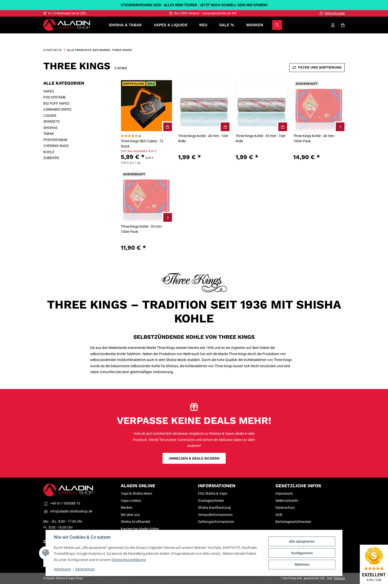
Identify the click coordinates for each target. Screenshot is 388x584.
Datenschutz (85, 569)
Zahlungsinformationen (216, 522)
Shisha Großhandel (135, 522)
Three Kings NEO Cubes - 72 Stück (142, 143)
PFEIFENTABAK (55, 140)
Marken (254, 25)
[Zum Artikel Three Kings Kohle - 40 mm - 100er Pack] (340, 126)
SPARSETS (51, 121)
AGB (278, 515)
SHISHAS (50, 128)
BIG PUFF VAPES (56, 103)
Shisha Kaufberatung (214, 508)
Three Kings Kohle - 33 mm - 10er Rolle (261, 138)
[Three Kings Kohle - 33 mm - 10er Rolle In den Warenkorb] (282, 126)
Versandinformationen (215, 515)
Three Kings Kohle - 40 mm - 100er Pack (314, 138)
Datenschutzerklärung (129, 560)
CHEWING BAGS (56, 146)
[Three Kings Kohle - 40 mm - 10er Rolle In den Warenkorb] (225, 126)
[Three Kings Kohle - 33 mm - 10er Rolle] (261, 105)
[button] (146, 122)
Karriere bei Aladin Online (140, 529)
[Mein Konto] (333, 25)
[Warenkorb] (343, 25)
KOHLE (48, 152)
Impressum (62, 569)
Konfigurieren (302, 553)
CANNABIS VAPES (57, 109)
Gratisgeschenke (211, 501)
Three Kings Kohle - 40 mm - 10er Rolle (203, 138)
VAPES (48, 91)
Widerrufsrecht (286, 501)
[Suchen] (277, 25)
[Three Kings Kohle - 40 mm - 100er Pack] (319, 105)
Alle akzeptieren (302, 541)
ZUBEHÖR (51, 158)
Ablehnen (302, 564)
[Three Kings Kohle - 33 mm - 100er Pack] (146, 196)
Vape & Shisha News (136, 493)
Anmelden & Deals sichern (194, 458)
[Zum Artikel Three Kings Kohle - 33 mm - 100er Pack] (167, 217)
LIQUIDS (49, 116)
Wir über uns (130, 515)
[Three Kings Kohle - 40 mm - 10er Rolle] (204, 105)
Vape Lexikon (131, 501)
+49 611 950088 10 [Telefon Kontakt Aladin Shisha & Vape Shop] (61, 503)
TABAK (48, 134)
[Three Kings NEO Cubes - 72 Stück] (146, 105)
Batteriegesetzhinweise (293, 522)
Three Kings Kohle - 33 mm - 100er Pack (142, 229)
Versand (339, 578)
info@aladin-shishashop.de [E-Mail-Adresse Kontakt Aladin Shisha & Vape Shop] (67, 511)
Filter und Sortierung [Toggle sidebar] (316, 67)
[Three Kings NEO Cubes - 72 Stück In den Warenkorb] (167, 126)
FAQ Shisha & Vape (212, 493)
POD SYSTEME (54, 97)
